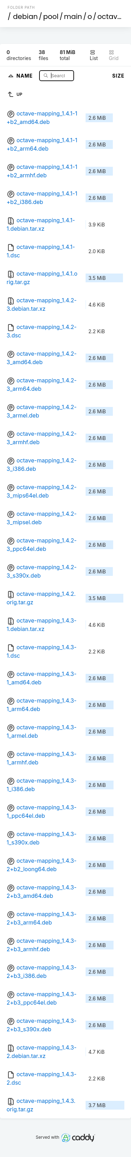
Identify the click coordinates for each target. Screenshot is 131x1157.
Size (118, 76)
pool (51, 16)
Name (25, 75)
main (73, 16)
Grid (113, 55)
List (94, 55)
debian (25, 16)
